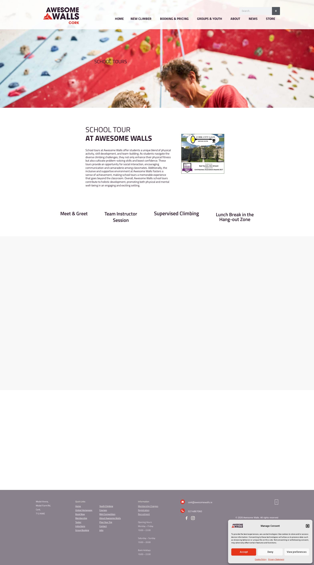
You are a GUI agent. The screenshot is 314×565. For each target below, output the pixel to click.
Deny (270, 552)
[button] (307, 526)
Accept (244, 552)
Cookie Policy (261, 559)
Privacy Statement (276, 559)
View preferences (297, 552)
